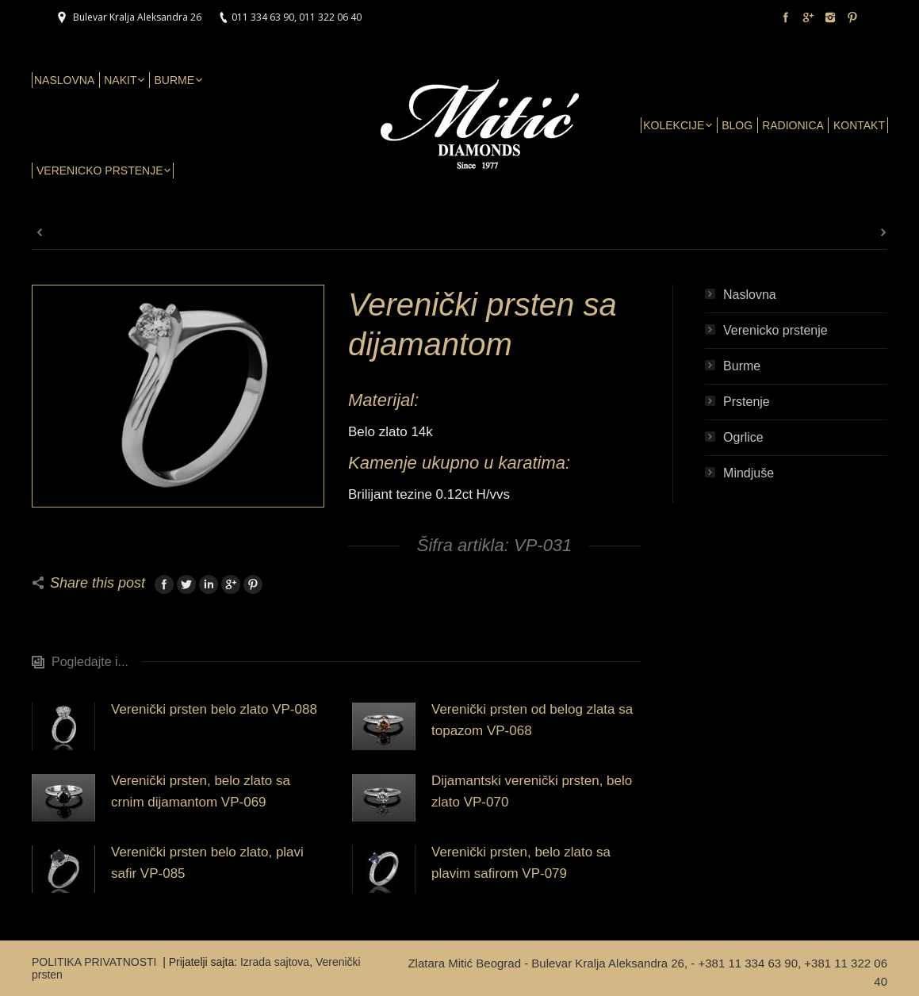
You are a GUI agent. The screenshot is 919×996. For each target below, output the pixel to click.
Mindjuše (748, 473)
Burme (741, 366)
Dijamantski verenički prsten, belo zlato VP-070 (531, 791)
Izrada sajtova (274, 962)
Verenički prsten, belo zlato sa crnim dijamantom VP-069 (200, 791)
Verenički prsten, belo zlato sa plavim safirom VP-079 (521, 863)
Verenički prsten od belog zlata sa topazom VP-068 (532, 720)
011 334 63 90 (263, 17)
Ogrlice (743, 437)
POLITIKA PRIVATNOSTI (95, 962)
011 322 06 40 (330, 17)
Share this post (97, 583)
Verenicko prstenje (775, 330)
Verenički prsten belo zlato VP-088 (214, 709)
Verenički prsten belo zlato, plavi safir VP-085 (207, 863)
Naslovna (749, 294)
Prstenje (746, 401)
